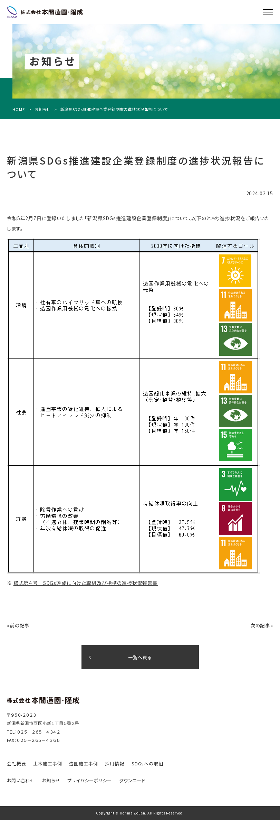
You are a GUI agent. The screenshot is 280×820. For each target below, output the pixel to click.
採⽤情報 (114, 763)
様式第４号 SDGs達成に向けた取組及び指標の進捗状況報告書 (85, 582)
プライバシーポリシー (89, 780)
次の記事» (261, 625)
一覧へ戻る (140, 657)
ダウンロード (132, 780)
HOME (18, 109)
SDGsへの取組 (147, 763)
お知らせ (42, 109)
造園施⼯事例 (83, 763)
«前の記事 (18, 625)
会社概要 (16, 763)
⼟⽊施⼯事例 (47, 763)
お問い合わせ (21, 780)
